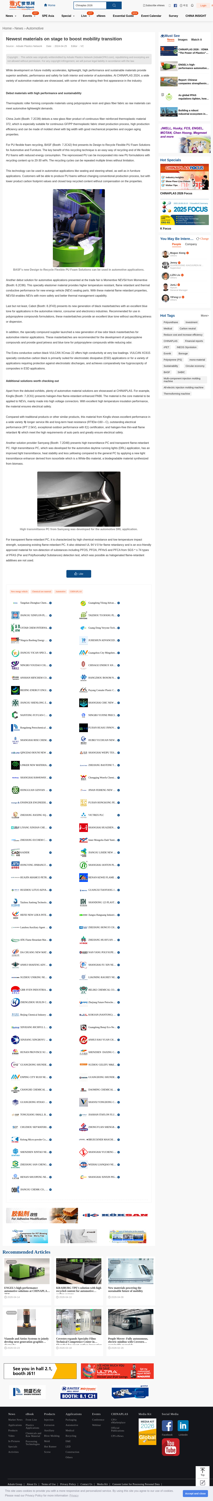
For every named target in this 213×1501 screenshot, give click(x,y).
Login (203, 5)
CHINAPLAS (76, 591)
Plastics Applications (32, 1426)
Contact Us (86, 1484)
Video (11, 1436)
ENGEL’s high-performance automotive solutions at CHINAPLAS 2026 (193, 66)
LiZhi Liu (175, 275)
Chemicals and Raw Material (33, 1434)
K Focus (165, 228)
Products (13, 1430)
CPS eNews (117, 1436)
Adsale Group (15, 1484)
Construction (72, 1452)
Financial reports (194, 341)
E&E (68, 1441)
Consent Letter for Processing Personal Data (136, 1484)
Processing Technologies (33, 1443)
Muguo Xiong (178, 253)
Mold (47, 1441)
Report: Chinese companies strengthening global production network (194, 82)
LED (68, 1446)
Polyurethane (171, 322)
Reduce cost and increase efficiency (183, 334)
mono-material (197, 359)
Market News (15, 1419)
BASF (167, 372)
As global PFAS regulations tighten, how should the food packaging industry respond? (194, 97)
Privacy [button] (74, 1495)
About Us (32, 1484)
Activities (13, 1452)
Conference (98, 1419)
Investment (191, 322)
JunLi (173, 284)
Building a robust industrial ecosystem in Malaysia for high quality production (193, 112)
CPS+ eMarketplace (118, 1421)
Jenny (173, 262)
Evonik (167, 353)
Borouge (183, 353)
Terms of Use (48, 1484)
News (19, 28)
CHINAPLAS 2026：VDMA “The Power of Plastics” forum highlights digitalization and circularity (193, 51)
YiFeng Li (175, 297)
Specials (12, 1446)
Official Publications (117, 1429)
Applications (15, 1425)
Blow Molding (52, 1436)
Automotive (35, 28)
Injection (49, 1419)
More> (205, 315)
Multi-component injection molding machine (182, 380)
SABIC (181, 372)
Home (7, 28)
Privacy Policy (68, 1484)
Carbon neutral (188, 328)
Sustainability (171, 366)
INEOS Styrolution (187, 347)
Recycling (71, 1436)
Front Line (31, 1419)
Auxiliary (49, 1430)
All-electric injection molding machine (184, 387)
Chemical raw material (41, 591)
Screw (47, 1452)
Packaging (71, 1419)
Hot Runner (50, 1446)
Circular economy (195, 366)
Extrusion (49, 1425)
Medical (168, 328)
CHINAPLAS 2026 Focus (176, 193)
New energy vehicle (19, 591)
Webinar (96, 1425)
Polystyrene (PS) (173, 359)
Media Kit (102, 1484)
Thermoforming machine (177, 393)
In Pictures (14, 1441)
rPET (166, 347)
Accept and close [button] (195, 1493)
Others (69, 1457)
